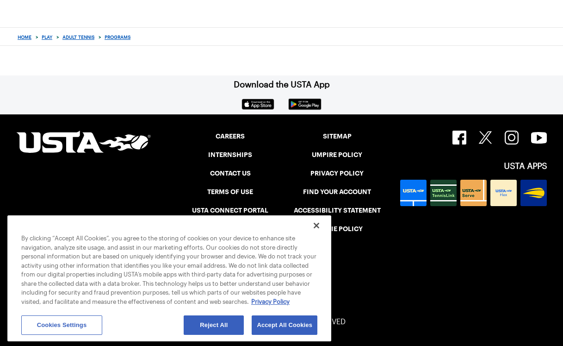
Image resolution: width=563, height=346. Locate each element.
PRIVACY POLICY (337, 173)
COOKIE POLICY (337, 228)
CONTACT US (230, 173)
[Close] (316, 225)
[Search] (553, 37)
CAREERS (230, 136)
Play (47, 37)
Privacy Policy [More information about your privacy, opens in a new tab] (270, 301)
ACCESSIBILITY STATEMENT (337, 210)
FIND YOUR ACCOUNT (337, 191)
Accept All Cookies (284, 324)
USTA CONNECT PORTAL (230, 210)
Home (24, 37)
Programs (117, 37)
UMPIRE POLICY (337, 154)
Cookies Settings (62, 324)
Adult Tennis (78, 37)
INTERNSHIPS (230, 154)
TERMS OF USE (230, 191)
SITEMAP (337, 136)
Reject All (214, 324)
